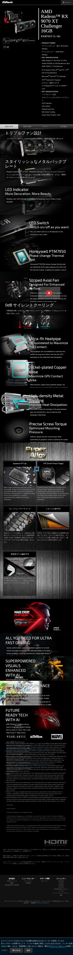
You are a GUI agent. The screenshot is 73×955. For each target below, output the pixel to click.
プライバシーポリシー (57, 946)
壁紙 (61, 895)
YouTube (61, 883)
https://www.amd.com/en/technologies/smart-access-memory (32, 764)
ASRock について (12, 881)
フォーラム (61, 891)
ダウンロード (44, 881)
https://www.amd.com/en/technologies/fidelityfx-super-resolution (24, 749)
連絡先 (12, 883)
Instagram (61, 885)
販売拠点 (64, 126)
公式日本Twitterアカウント (61, 889)
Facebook (61, 881)
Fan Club (61, 887)
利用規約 (33, 903)
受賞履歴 (28, 883)
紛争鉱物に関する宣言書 (12, 885)
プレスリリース (28, 881)
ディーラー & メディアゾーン (61, 893)
